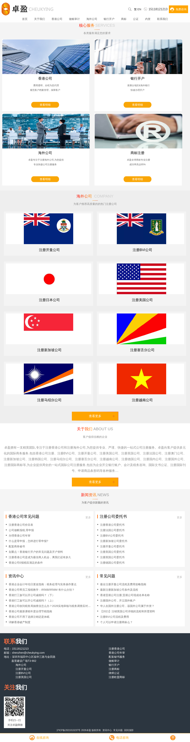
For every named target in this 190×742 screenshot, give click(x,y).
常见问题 (118, 730)
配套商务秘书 (17, 546)
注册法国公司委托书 (112, 530)
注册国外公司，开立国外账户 (117, 600)
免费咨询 (181, 9)
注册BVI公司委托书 (112, 535)
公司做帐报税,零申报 (21, 530)
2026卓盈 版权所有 (91, 730)
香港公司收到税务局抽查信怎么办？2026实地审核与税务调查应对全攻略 (52, 605)
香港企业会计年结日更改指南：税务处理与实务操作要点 (43, 584)
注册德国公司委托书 (112, 562)
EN (139, 9)
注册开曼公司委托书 (112, 546)
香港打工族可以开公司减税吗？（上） (32, 600)
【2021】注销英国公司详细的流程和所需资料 (127, 611)
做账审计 (74, 18)
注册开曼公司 (49, 250)
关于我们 (39, 18)
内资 (147, 18)
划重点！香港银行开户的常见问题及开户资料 (36, 551)
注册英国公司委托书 (112, 557)
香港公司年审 (117, 652)
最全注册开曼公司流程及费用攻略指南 (123, 584)
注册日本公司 (49, 300)
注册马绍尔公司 (49, 400)
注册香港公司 (117, 648)
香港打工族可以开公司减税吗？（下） (32, 595)
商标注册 (137, 153)
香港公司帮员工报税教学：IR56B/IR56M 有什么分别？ (42, 589)
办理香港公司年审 (19, 535)
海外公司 (91, 18)
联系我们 (162, 18)
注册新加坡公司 (49, 350)
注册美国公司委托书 (112, 551)
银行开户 (109, 18)
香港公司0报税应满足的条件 (26, 562)
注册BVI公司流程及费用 (114, 616)
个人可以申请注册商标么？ (116, 622)
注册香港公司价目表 (21, 524)
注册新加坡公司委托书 (113, 541)
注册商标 (114, 668)
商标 (123, 18)
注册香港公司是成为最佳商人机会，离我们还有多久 (40, 557)
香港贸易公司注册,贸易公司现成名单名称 (125, 595)
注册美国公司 (142, 300)
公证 (135, 18)
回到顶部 (128, 730)
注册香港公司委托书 (112, 524)
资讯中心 (107, 730)
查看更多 (102, 416)
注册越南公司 (142, 400)
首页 (25, 18)
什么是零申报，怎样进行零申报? (28, 541)
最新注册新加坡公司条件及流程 (119, 589)
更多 (88, 517)
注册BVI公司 (142, 250)
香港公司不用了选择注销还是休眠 (29, 616)
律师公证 (114, 673)
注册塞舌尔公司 (142, 350)
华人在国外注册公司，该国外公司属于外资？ (127, 605)
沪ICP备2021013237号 (68, 730)
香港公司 (57, 18)
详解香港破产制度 (19, 622)
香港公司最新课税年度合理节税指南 (30, 611)
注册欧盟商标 (117, 677)
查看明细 (45, 104)
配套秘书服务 (117, 656)
